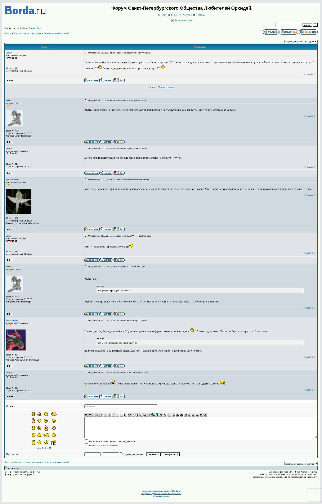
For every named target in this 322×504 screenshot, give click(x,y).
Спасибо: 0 (309, 74)
